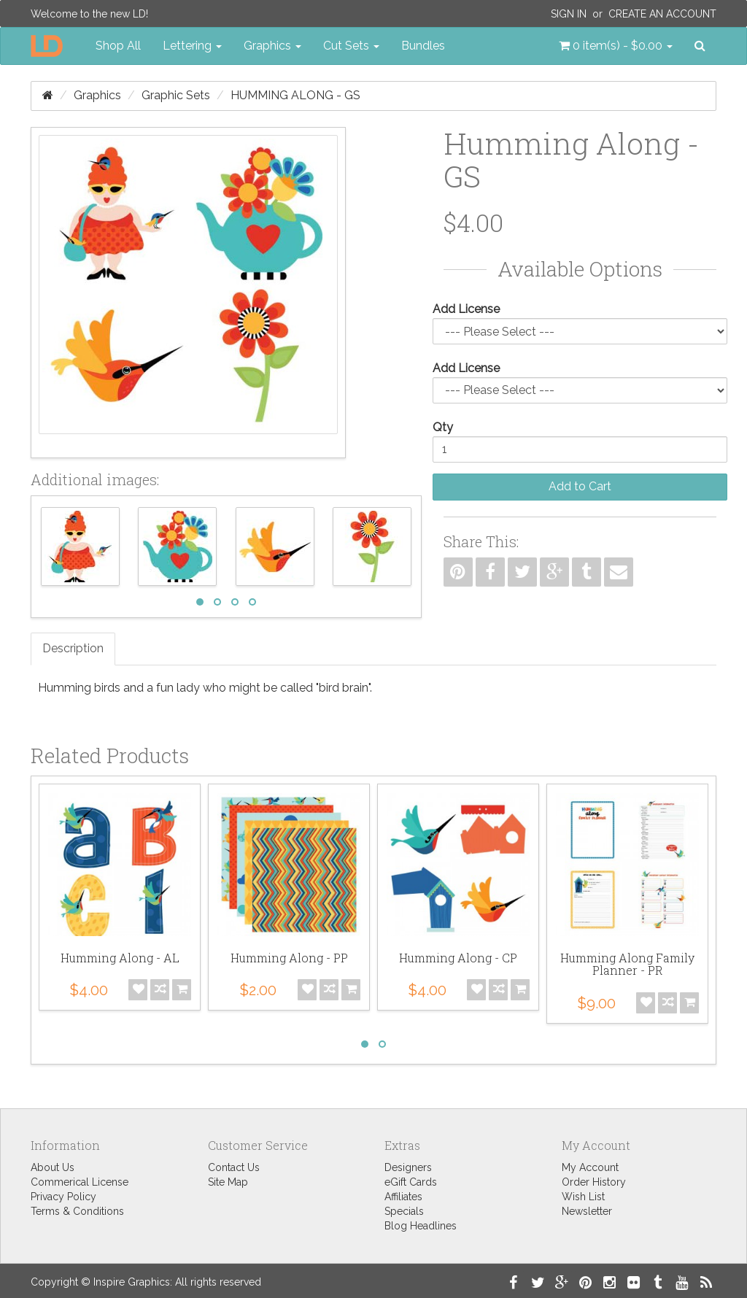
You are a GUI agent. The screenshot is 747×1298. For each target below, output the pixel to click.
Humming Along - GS (295, 95)
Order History (594, 1182)
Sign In (569, 14)
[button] (616, 46)
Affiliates (403, 1196)
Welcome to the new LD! (89, 14)
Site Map (228, 1182)
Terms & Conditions (77, 1211)
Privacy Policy (63, 1196)
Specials (404, 1211)
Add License (466, 309)
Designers (408, 1167)
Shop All (118, 46)
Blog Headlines (420, 1226)
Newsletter (587, 1211)
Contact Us (234, 1167)
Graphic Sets (176, 95)
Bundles (423, 46)
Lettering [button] (192, 46)
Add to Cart (580, 486)
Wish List (583, 1196)
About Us (52, 1167)
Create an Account (662, 14)
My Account (590, 1167)
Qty (443, 427)
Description (73, 648)
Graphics (97, 95)
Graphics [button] (272, 46)
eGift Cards (410, 1182)
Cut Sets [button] (351, 46)
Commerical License (79, 1182)
